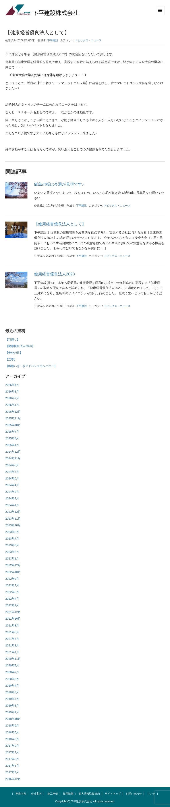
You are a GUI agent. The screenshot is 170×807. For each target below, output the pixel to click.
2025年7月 (12, 431)
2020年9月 (12, 665)
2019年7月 (12, 699)
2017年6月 (12, 759)
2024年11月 (13, 458)
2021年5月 (12, 632)
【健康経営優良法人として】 (60, 224)
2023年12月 (13, 511)
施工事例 (52, 793)
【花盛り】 (12, 339)
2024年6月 (12, 478)
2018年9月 (12, 725)
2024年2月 (12, 498)
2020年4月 (12, 685)
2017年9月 (12, 745)
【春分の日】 (14, 352)
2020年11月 (13, 658)
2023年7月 (12, 538)
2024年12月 (13, 451)
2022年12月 (13, 565)
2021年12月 (13, 612)
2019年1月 (12, 712)
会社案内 (36, 793)
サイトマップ (113, 793)
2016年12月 (13, 779)
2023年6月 (12, 545)
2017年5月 (12, 765)
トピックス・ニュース (88, 40)
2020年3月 (12, 692)
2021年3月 (12, 645)
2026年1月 (12, 404)
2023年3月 (12, 552)
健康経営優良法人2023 (54, 274)
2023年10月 (13, 525)
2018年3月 (12, 739)
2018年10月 (13, 719)
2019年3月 (12, 705)
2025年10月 (13, 425)
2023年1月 (12, 558)
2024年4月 (12, 485)
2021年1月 (12, 652)
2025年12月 (13, 411)
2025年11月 (13, 418)
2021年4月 (12, 638)
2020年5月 (12, 679)
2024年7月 (12, 471)
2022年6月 (12, 592)
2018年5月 (12, 732)
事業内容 (20, 793)
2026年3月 (12, 391)
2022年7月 (12, 585)
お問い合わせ (134, 793)
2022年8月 (12, 578)
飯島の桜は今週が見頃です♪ (59, 184)
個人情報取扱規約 (89, 793)
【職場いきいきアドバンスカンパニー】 (31, 366)
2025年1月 (12, 445)
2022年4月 (12, 598)
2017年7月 (12, 752)
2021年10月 (13, 618)
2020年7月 (12, 672)
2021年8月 (12, 625)
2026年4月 (12, 385)
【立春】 (11, 359)
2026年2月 (12, 398)
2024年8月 (12, 465)
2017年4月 (12, 772)
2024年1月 (12, 505)
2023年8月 (12, 532)
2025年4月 (12, 438)
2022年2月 (12, 605)
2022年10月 (13, 572)
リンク (151, 793)
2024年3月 (12, 491)
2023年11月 (13, 518)
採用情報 (68, 793)
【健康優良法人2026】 (20, 346)
